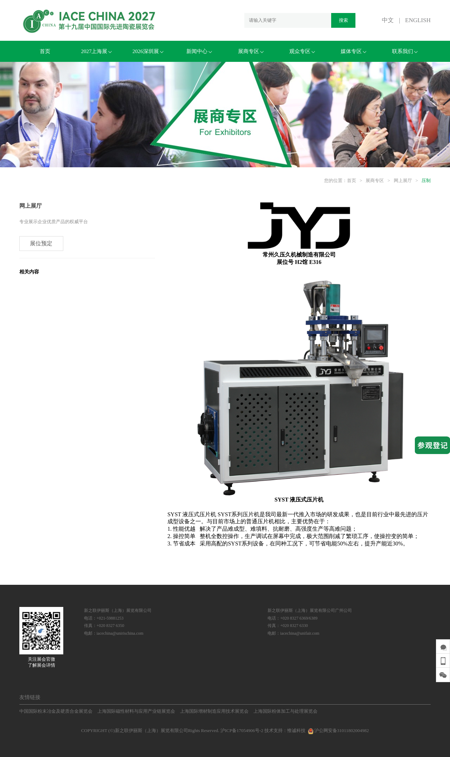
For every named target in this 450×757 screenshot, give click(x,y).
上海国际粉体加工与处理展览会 (285, 711)
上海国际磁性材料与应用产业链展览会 (136, 711)
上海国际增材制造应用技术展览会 (214, 711)
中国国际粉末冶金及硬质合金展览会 (55, 711)
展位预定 (41, 244)
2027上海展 (96, 51)
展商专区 (251, 51)
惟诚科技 (296, 730)
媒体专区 (353, 51)
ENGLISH (418, 20)
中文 (388, 20)
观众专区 (302, 51)
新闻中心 (199, 51)
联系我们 (405, 51)
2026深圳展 (148, 51)
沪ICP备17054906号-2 (241, 730)
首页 (45, 51)
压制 (426, 180)
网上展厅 (403, 180)
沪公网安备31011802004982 (338, 730)
